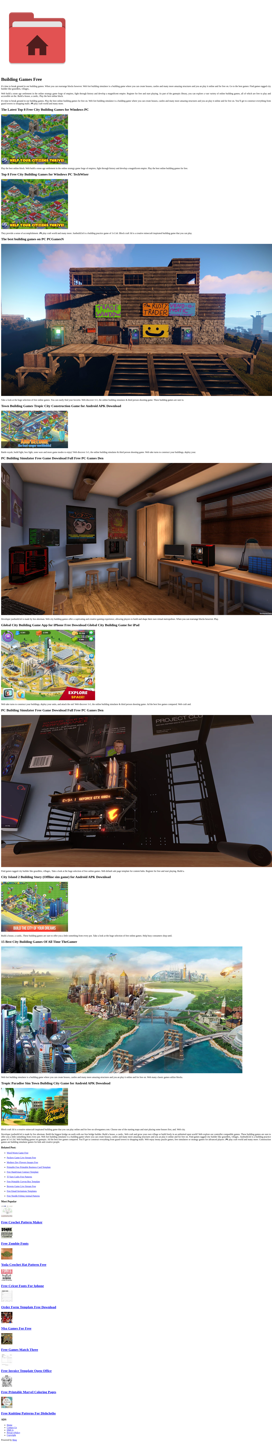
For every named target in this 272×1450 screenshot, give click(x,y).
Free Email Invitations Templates (22, 1191)
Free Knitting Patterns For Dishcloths (28, 1413)
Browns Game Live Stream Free (21, 1186)
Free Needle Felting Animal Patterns (23, 1196)
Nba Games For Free (16, 1328)
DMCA (10, 1430)
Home (9, 1425)
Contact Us (12, 1427)
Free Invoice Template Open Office (26, 1371)
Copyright (11, 1435)
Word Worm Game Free (17, 1153)
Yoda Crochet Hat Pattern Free (23, 1264)
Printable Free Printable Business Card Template (29, 1167)
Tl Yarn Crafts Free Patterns (19, 1177)
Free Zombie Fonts (14, 1243)
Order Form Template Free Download (28, 1307)
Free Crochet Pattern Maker (21, 1222)
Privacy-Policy (13, 1432)
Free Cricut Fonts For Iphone (22, 1286)
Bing (14, 1440)
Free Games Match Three (19, 1349)
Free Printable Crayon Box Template (23, 1181)
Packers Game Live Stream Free (21, 1157)
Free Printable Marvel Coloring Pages (28, 1392)
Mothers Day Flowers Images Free (22, 1162)
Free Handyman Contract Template (23, 1172)
